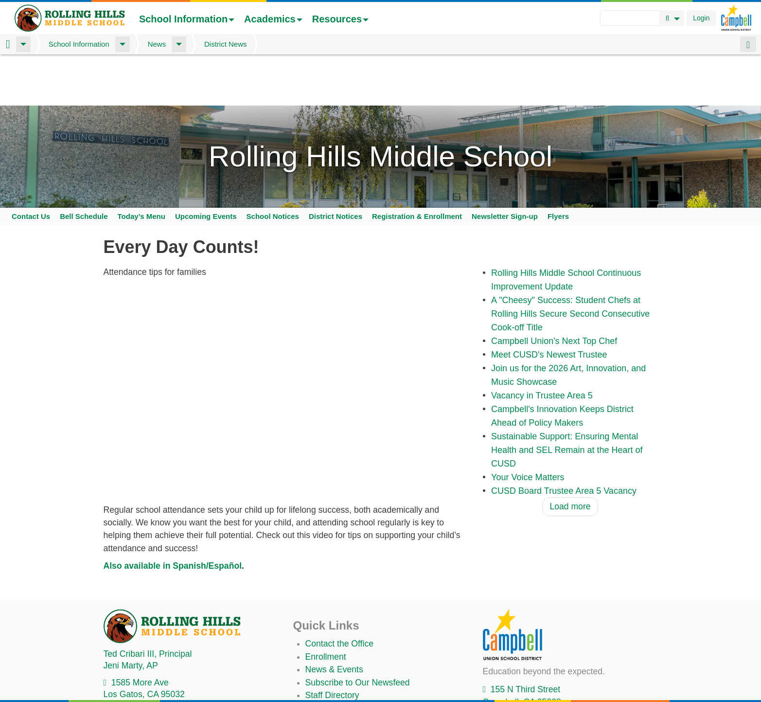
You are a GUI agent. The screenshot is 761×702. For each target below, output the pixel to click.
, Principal (148, 621)
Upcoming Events (206, 184)
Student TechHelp (339, 675)
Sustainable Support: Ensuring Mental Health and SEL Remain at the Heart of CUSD (567, 417)
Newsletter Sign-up (505, 184)
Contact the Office (339, 611)
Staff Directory (332, 662)
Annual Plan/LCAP (340, 693)
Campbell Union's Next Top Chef (554, 308)
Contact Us (31, 184)
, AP (131, 633)
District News (225, 44)
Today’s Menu (141, 184)
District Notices (335, 184)
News (157, 44)
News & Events (334, 637)
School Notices (273, 184)
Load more (569, 474)
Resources (340, 19)
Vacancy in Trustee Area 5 (542, 363)
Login (701, 18)
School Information (186, 19)
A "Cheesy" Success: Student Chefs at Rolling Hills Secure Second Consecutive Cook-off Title (570, 281)
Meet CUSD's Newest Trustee (549, 322)
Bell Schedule (83, 184)
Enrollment (325, 624)
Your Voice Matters (527, 445)
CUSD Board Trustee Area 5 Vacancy (564, 458)
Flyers (558, 184)
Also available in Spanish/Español (173, 533)
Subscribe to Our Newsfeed (357, 649)
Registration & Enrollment (417, 184)
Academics (273, 19)
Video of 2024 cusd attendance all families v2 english (286, 358)
